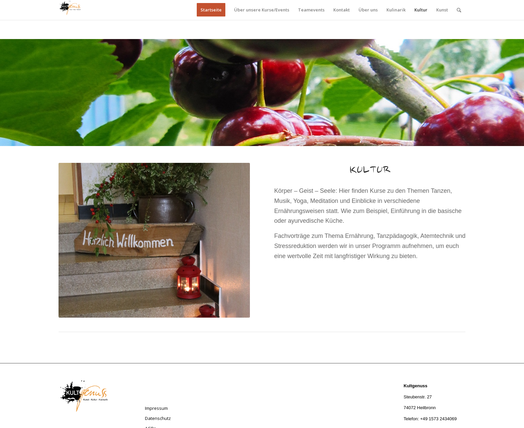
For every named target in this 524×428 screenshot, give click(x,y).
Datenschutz (158, 418)
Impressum (156, 408)
